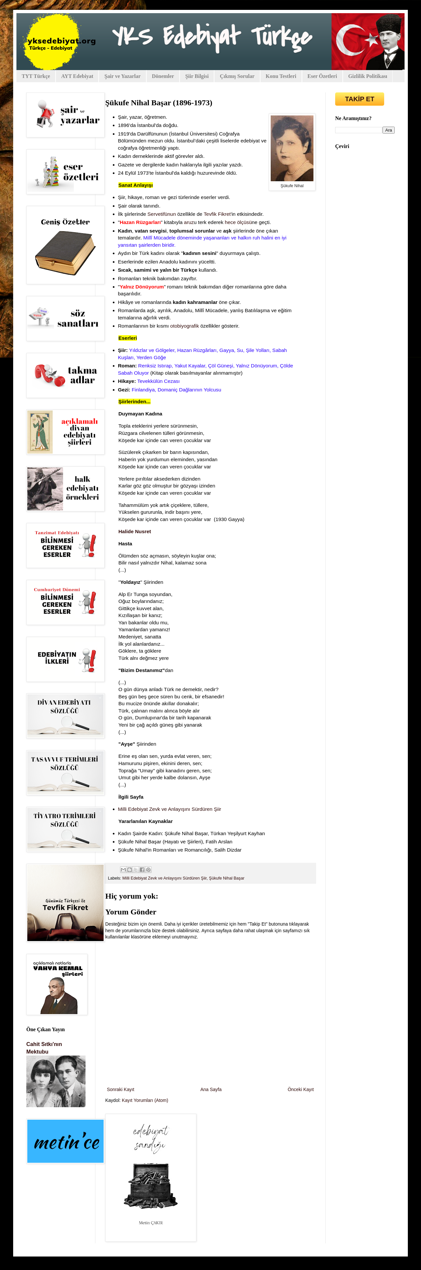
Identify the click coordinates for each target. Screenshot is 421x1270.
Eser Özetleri (322, 76)
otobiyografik (184, 326)
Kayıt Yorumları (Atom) (145, 1100)
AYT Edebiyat (77, 76)
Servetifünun (161, 214)
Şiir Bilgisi (197, 76)
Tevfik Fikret (217, 214)
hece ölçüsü (238, 222)
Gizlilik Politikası (367, 76)
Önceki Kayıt (301, 1089)
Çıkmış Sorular (237, 76)
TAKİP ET (359, 99)
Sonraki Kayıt (120, 1089)
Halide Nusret (134, 531)
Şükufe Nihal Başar (226, 878)
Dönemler (163, 76)
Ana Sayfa (211, 1089)
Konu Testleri (281, 76)
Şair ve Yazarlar (122, 76)
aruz (189, 222)
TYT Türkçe (36, 76)
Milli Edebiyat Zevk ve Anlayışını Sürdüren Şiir (171, 809)
